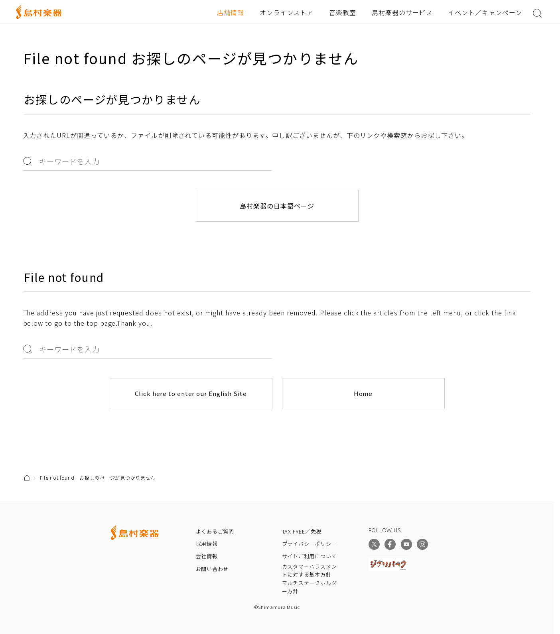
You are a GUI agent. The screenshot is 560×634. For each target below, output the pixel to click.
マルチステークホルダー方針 (309, 587)
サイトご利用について (309, 556)
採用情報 (207, 543)
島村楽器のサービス (402, 12)
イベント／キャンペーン (485, 12)
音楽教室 (342, 12)
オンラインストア (287, 12)
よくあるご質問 (215, 531)
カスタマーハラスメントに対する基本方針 (309, 571)
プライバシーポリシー (309, 543)
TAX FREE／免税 (302, 531)
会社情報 (207, 556)
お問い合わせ (212, 569)
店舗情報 (230, 12)
